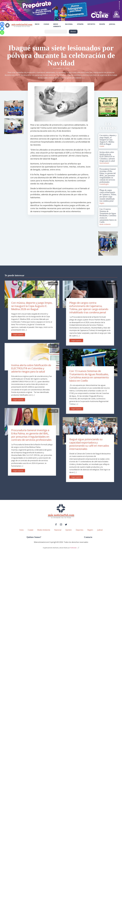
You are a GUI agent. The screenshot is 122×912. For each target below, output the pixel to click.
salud (107, 163)
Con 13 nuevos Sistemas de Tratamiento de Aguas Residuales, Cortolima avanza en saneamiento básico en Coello (89, 375)
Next (115, 107)
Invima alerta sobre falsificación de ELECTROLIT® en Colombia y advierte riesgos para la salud (31, 368)
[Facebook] (2, 24)
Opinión (80, 24)
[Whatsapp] (2, 32)
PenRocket (73, 548)
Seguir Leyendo (18, 334)
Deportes (91, 24)
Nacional (69, 24)
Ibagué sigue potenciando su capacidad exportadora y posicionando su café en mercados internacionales (89, 444)
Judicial (112, 24)
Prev (101, 107)
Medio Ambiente (57, 25)
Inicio (37, 24)
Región (102, 24)
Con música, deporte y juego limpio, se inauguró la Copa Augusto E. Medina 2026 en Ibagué (31, 306)
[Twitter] (2, 28)
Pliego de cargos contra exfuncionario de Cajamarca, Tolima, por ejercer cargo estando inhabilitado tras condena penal (88, 307)
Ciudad (46, 24)
